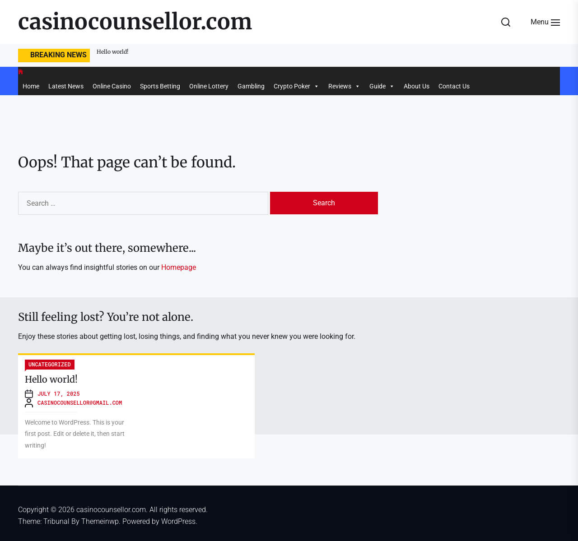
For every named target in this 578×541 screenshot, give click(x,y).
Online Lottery (208, 86)
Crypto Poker (296, 86)
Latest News (66, 86)
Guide (382, 86)
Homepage (178, 267)
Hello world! (112, 51)
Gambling (251, 86)
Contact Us (454, 86)
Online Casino (112, 86)
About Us (416, 86)
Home (31, 86)
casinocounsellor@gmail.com (79, 402)
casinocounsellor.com (135, 22)
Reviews (344, 86)
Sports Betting (160, 86)
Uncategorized (49, 364)
